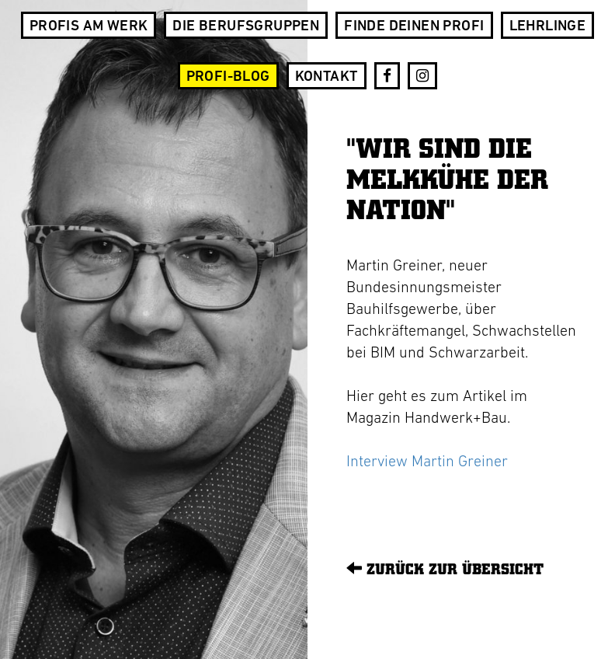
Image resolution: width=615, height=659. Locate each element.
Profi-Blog (228, 77)
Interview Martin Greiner (427, 462)
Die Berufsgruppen (245, 26)
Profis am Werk (89, 26)
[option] (154, 329)
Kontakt (326, 77)
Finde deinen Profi (414, 26)
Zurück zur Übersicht (445, 568)
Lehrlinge (547, 26)
